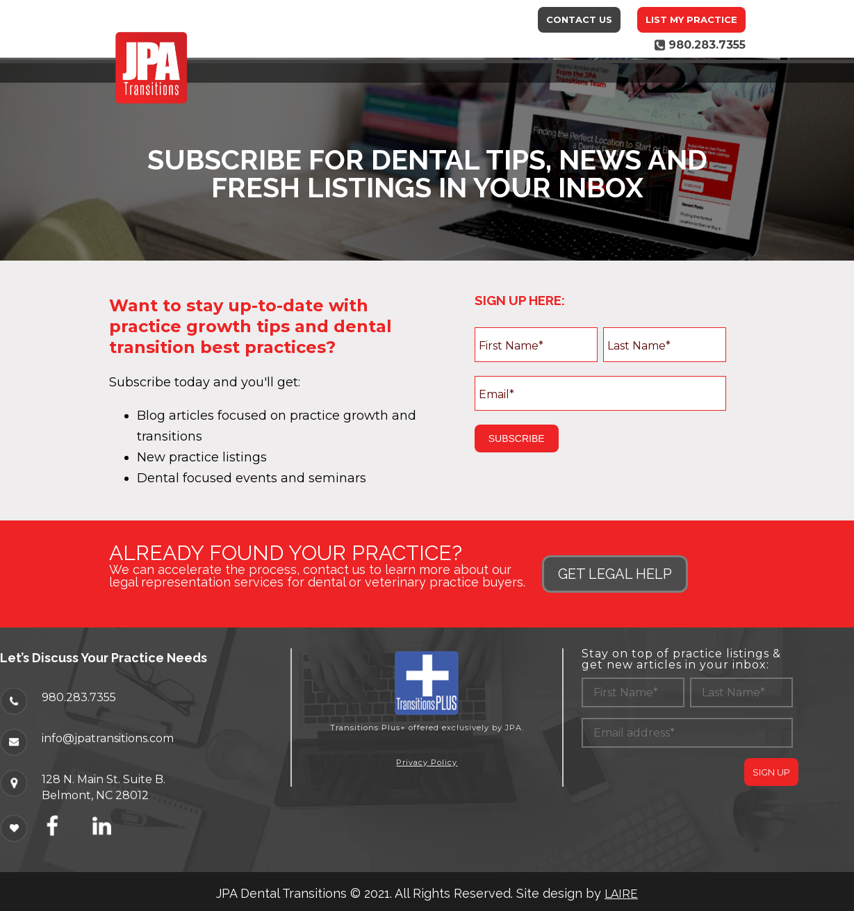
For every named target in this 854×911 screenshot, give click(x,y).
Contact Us (579, 19)
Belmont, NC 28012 (95, 795)
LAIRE (621, 894)
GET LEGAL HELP (615, 574)
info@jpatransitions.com (108, 738)
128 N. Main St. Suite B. (103, 779)
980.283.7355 (79, 697)
